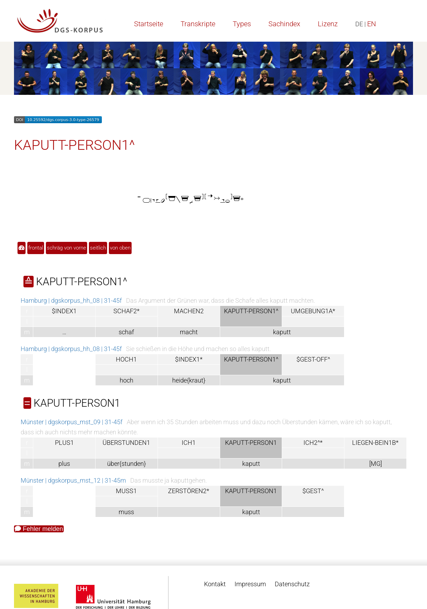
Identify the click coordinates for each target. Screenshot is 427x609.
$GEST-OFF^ (313, 359)
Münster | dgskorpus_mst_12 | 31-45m (73, 480)
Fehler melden (39, 528)
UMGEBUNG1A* (313, 311)
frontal (35, 248)
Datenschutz (292, 584)
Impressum (250, 584)
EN (371, 24)
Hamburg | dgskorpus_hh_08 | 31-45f (71, 300)
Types (242, 24)
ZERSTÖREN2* (188, 491)
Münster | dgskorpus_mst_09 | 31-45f (71, 422)
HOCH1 (126, 359)
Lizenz (328, 24)
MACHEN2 (189, 311)
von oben (120, 248)
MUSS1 (126, 491)
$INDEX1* (189, 359)
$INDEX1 (64, 311)
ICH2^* (313, 442)
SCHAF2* (126, 311)
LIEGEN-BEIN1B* (375, 442)
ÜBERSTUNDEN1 (126, 442)
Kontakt (215, 584)
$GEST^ (313, 491)
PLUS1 (64, 442)
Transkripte (198, 24)
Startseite (148, 24)
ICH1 (189, 442)
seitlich (98, 248)
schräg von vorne (66, 248)
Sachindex (284, 24)
